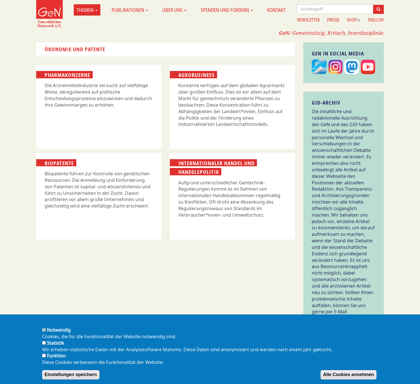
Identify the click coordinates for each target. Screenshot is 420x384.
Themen (87, 10)
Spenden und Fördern (227, 10)
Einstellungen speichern (71, 375)
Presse (333, 20)
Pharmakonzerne (67, 75)
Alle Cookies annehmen (348, 375)
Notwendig (59, 331)
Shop (354, 20)
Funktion (56, 357)
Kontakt (276, 10)
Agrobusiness (196, 75)
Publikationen (130, 10)
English (376, 20)
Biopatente (59, 162)
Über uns (174, 10)
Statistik (55, 344)
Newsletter (308, 20)
